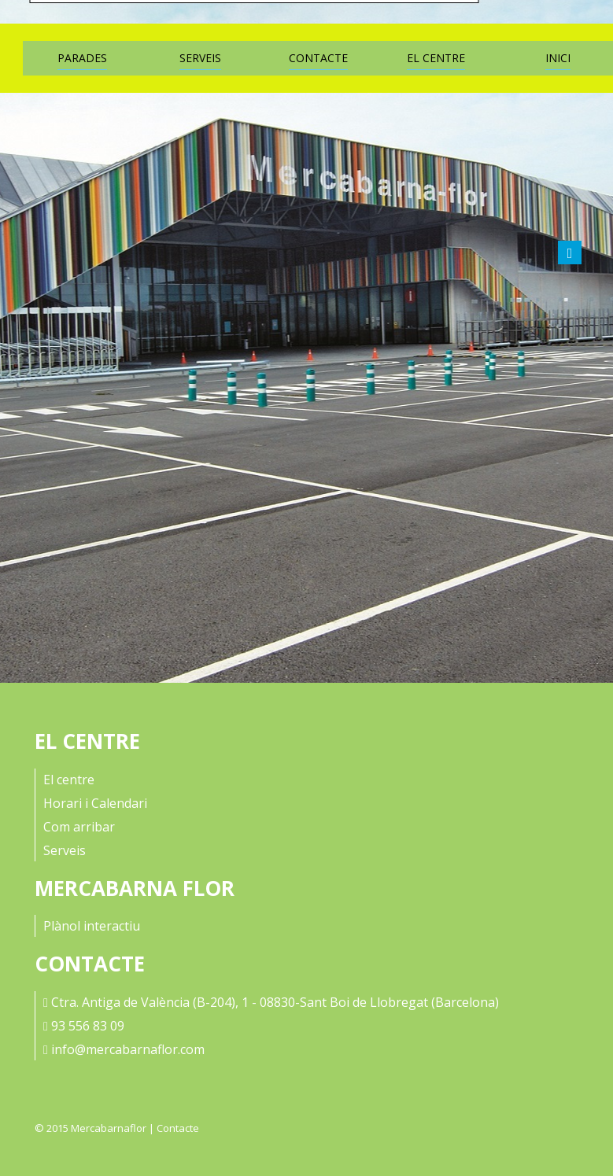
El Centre (436, 57)
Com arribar (79, 826)
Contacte (318, 57)
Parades (82, 57)
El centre (68, 779)
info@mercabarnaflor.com (128, 1049)
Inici (558, 57)
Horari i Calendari (95, 803)
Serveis (200, 57)
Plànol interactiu (91, 926)
